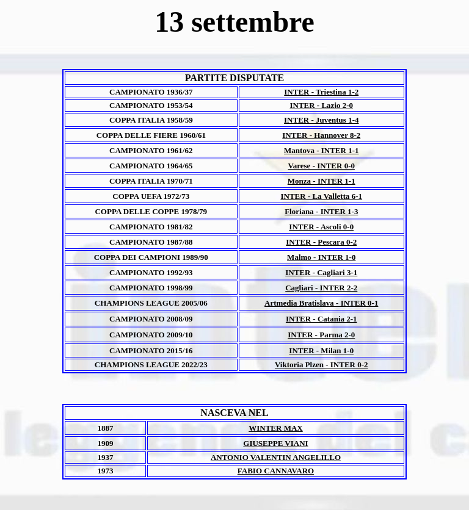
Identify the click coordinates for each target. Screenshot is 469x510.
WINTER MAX (275, 428)
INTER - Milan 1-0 (321, 350)
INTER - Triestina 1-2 (321, 91)
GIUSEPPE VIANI (275, 443)
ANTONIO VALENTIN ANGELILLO (276, 457)
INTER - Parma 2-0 (321, 334)
